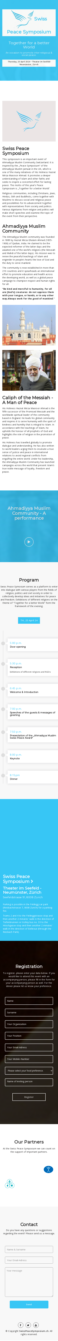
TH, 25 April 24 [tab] (29, 620)
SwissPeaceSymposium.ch (34, 1331)
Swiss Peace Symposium (29, 22)
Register (29, 1097)
